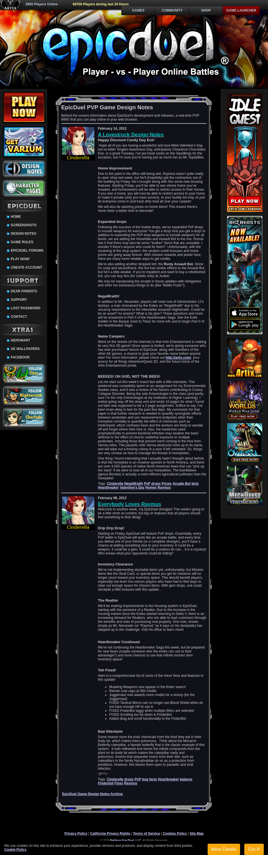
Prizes (167, 484)
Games (138, 10)
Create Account (26, 267)
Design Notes (23, 234)
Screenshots (23, 225)
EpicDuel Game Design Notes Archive (92, 794)
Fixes (119, 783)
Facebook (20, 357)
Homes (151, 487)
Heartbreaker (108, 487)
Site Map (196, 834)
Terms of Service (146, 834)
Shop (206, 10)
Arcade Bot (182, 484)
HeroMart (20, 340)
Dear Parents (24, 291)
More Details (224, 849)
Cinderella (115, 484)
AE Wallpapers (25, 349)
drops (156, 484)
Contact (19, 317)
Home (16, 217)
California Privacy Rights (110, 834)
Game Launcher (241, 10)
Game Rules (22, 242)
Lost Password (25, 308)
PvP (147, 484)
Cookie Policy (15, 850)
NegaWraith (133, 484)
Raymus (164, 487)
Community (172, 10)
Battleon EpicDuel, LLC (125, 840)
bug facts (149, 779)
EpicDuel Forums (27, 251)
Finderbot (105, 783)
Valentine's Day (132, 487)
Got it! (254, 849)
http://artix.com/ (178, 358)
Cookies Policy (175, 834)
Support (19, 300)
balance (186, 779)
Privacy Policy (75, 834)
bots (195, 484)
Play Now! (20, 259)
